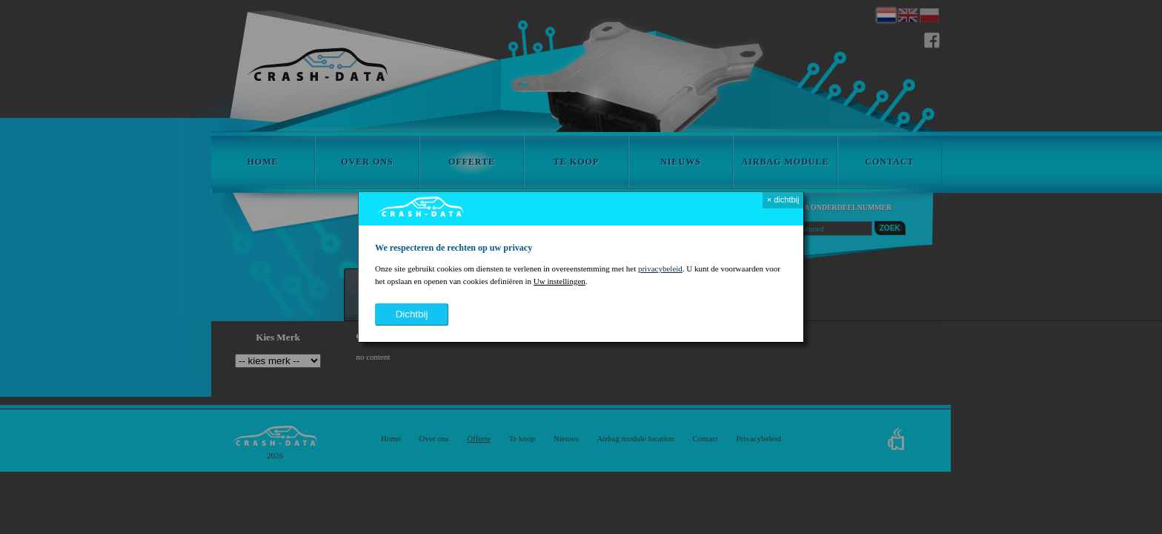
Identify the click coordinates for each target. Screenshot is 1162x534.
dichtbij (412, 314)
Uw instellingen (559, 281)
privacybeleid (660, 268)
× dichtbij (783, 199)
